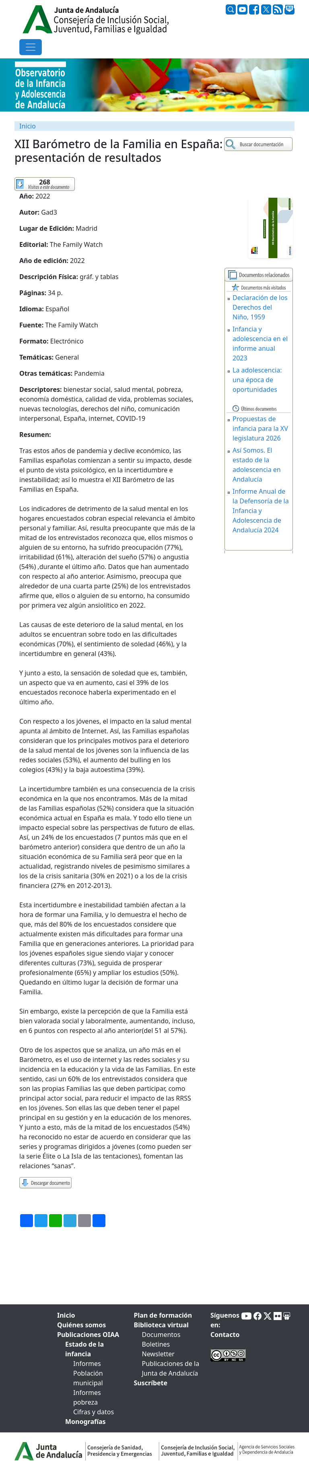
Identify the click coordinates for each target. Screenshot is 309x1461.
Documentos (161, 1334)
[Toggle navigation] (30, 47)
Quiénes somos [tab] (81, 1324)
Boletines (156, 1344)
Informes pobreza (87, 1397)
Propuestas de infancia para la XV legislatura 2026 (260, 428)
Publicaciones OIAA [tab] (88, 1334)
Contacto (224, 1334)
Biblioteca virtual (161, 1324)
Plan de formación (163, 1315)
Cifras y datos (93, 1411)
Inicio (27, 126)
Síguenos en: (224, 1320)
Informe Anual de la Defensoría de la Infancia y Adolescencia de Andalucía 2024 (261, 510)
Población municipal (88, 1378)
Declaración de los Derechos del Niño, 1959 (260, 307)
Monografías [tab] (85, 1421)
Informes (87, 1363)
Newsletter (158, 1353)
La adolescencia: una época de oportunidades (257, 380)
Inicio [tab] (66, 1315)
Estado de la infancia (84, 1349)
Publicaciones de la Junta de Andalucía (171, 1368)
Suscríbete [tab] (151, 1382)
